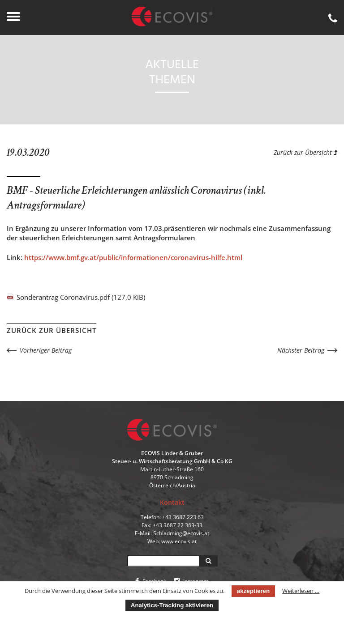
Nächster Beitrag (300, 350)
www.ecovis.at (179, 541)
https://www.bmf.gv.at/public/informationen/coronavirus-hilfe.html (133, 257)
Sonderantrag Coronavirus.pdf (81, 297)
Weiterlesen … (300, 591)
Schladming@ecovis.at (181, 533)
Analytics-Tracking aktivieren (172, 605)
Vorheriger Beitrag (46, 350)
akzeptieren (253, 591)
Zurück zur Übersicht (305, 152)
